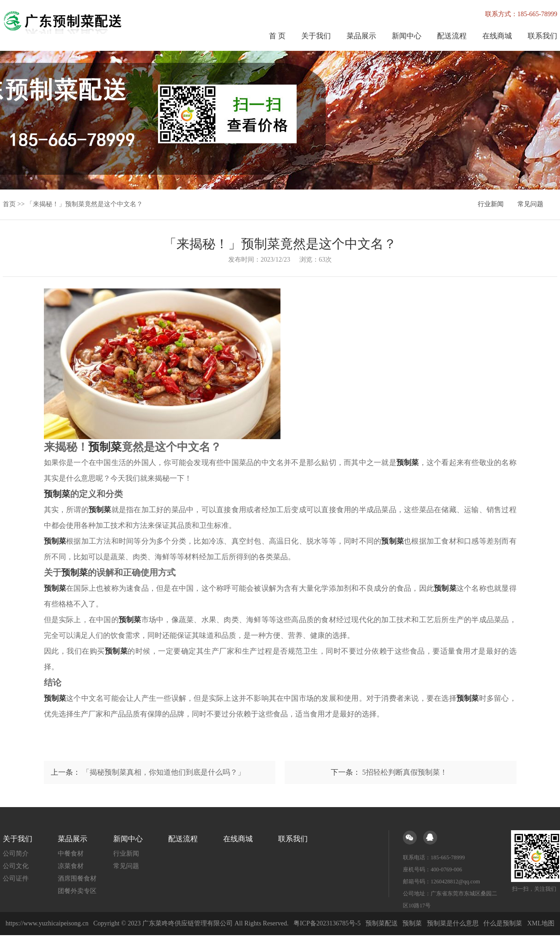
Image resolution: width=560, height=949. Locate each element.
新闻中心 (406, 36)
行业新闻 (491, 204)
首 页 (277, 36)
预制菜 (412, 923)
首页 (9, 204)
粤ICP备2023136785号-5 (326, 923)
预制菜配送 (381, 923)
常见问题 (530, 204)
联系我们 (542, 36)
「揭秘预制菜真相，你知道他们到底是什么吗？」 (163, 772)
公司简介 (16, 853)
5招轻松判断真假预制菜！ (404, 772)
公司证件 (16, 878)
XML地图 (540, 923)
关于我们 (316, 36)
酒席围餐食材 (77, 878)
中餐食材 (71, 853)
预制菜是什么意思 (453, 923)
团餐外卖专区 (77, 891)
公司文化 (16, 866)
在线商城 (497, 36)
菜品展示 (361, 36)
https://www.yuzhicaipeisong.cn (48, 923)
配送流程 (452, 36)
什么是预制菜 (502, 923)
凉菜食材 (71, 866)
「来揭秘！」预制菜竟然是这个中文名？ (84, 204)
